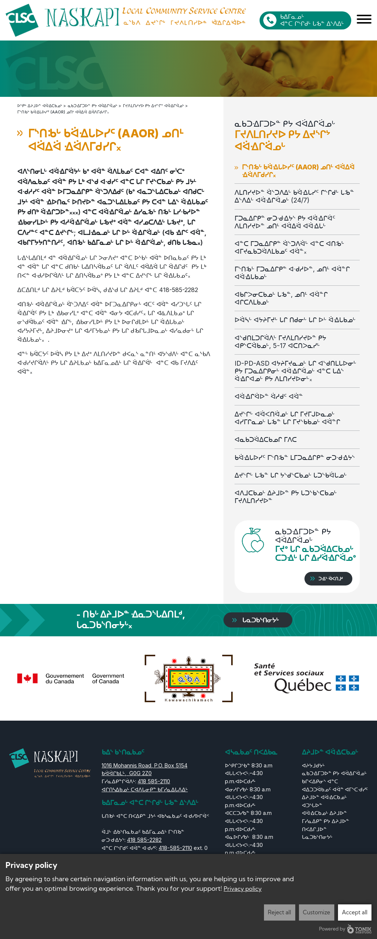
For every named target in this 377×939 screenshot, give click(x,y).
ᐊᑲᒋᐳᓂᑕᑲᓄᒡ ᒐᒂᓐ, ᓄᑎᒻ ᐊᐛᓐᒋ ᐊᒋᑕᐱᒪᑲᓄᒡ (281, 298)
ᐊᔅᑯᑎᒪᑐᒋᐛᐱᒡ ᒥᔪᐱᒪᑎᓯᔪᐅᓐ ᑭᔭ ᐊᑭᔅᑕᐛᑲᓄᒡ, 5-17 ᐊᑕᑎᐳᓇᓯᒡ (280, 341)
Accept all (354, 912)
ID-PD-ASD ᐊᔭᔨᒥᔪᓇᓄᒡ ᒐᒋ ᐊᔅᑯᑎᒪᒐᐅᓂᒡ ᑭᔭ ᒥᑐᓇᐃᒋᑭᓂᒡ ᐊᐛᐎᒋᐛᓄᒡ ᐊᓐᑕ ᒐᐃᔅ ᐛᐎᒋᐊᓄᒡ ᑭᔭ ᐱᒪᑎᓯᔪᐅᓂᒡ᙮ (295, 370)
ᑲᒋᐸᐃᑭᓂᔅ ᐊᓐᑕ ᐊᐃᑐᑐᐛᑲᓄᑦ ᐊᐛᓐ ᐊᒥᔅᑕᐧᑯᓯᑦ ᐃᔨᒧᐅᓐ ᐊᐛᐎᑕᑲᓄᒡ (335, 789)
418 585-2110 (154, 781)
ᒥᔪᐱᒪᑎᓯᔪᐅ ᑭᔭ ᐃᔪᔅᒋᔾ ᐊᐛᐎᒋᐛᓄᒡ (153, 105)
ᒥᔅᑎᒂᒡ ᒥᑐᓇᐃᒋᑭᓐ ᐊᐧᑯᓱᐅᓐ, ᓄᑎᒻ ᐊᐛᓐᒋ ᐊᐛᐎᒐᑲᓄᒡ (292, 272)
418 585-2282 (144, 839)
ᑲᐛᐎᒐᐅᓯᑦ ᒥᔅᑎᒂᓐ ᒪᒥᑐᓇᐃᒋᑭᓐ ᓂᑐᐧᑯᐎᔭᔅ (295, 457)
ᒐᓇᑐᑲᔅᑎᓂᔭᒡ (262, 619)
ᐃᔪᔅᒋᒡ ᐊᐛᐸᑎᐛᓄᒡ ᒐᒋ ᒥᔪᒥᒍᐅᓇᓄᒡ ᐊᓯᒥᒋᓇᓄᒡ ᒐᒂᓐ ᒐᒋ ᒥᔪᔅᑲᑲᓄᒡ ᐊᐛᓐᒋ (287, 417)
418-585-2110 (175, 847)
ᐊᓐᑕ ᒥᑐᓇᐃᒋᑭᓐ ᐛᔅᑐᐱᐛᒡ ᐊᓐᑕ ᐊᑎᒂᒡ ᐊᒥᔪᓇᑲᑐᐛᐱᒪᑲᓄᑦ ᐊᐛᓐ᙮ (289, 247)
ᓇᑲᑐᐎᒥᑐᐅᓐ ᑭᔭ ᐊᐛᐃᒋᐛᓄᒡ (92, 105)
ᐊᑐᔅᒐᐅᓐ (312, 805)
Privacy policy (243, 888)
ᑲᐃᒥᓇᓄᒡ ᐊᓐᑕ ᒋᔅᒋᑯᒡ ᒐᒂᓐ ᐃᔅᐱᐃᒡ (312, 20)
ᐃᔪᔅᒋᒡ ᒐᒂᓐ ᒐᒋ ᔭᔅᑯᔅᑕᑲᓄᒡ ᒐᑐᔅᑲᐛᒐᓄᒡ (291, 475)
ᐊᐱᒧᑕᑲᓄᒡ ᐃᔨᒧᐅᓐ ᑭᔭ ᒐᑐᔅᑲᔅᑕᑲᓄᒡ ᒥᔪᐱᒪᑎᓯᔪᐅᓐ (286, 496)
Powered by (345, 928)
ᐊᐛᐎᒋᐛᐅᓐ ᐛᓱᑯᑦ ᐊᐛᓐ (269, 396)
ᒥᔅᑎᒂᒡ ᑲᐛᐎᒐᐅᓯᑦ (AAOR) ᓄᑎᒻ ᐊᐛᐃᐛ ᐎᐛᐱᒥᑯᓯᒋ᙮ (298, 170)
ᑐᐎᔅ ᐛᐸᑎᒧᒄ (330, 578)
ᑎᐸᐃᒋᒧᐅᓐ (314, 829)
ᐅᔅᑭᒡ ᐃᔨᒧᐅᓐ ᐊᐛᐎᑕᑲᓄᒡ (39, 105)
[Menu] (364, 20)
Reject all (279, 912)
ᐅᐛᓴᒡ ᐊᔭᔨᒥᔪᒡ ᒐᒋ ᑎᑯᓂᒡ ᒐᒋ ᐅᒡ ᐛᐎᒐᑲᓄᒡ (295, 319)
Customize (316, 912)
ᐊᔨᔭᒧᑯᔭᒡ (313, 765)
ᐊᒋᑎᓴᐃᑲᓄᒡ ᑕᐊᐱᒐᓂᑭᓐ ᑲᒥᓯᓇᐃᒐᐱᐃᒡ (145, 789)
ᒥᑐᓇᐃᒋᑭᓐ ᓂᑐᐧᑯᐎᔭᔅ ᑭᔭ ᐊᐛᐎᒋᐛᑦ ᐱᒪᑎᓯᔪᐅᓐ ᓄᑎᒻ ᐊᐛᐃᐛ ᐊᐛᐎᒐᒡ (285, 221)
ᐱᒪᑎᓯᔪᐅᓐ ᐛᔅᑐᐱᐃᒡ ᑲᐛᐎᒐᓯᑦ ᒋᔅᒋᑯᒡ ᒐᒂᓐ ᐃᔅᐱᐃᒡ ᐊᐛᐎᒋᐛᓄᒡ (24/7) (294, 196)
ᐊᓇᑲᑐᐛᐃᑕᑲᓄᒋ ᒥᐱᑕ (267, 439)
